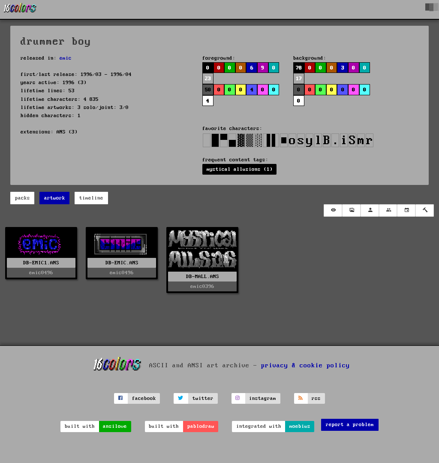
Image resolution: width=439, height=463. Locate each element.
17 (299, 79)
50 (208, 90)
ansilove (115, 426)
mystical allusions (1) (240, 169)
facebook (144, 398)
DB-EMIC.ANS (121, 263)
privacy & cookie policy (305, 365)
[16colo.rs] (20, 9)
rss (316, 398)
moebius (299, 426)
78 (299, 68)
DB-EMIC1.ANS (41, 263)
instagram (262, 398)
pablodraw (200, 426)
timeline (91, 198)
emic (66, 58)
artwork (54, 198)
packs (22, 198)
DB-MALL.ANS (202, 276)
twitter (202, 398)
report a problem (350, 424)
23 (208, 79)
